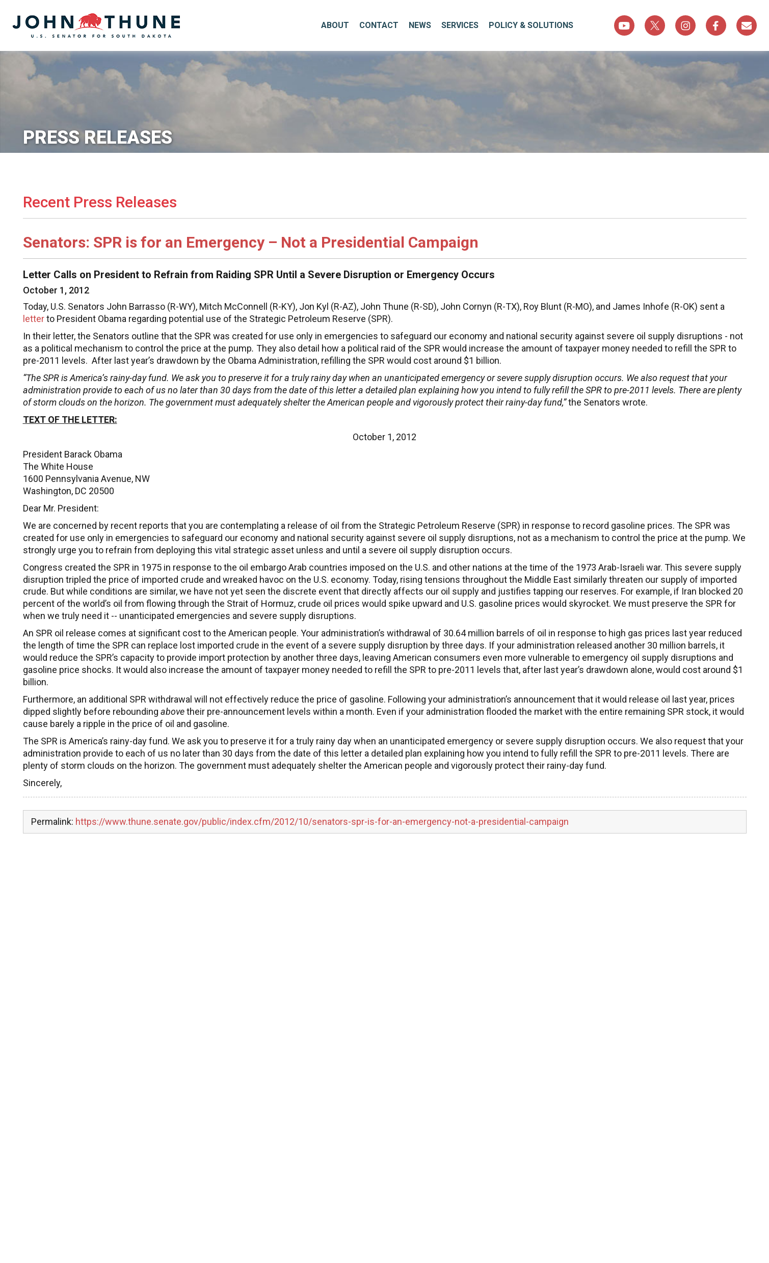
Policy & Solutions (531, 25)
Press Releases (97, 137)
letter (33, 318)
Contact (379, 25)
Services (460, 25)
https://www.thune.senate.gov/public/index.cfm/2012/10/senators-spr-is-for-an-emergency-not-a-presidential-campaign (322, 821)
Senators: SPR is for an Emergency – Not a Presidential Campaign (251, 242)
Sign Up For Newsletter (746, 25)
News (420, 25)
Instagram (685, 25)
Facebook (716, 25)
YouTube (624, 25)
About (335, 25)
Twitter (655, 25)
